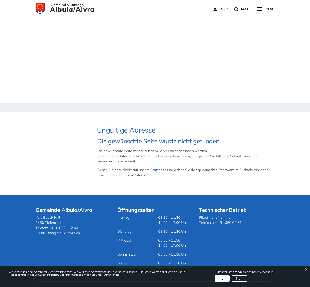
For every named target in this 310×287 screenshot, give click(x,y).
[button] (242, 9)
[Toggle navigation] (264, 8)
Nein (239, 278)
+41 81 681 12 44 (63, 222)
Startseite (158, 164)
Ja (222, 278)
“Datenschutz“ (111, 274)
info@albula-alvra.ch (63, 227)
